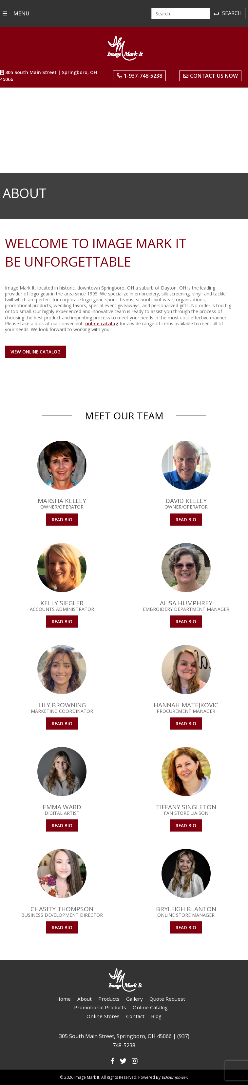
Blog (156, 1016)
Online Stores (103, 1016)
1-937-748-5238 (139, 75)
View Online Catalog (35, 352)
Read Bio (62, 519)
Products (109, 998)
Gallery (134, 998)
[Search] (180, 13)
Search (227, 13)
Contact (135, 1016)
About (84, 998)
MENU (16, 13)
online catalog (101, 323)
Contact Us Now (210, 75)
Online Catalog (150, 1007)
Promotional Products (100, 1007)
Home (63, 998)
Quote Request (167, 998)
